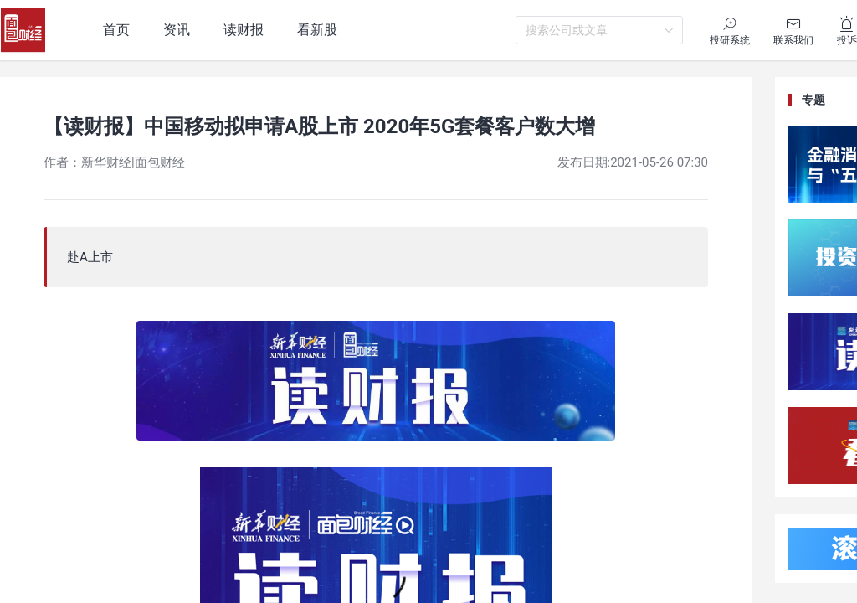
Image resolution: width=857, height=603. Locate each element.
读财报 (243, 30)
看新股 (317, 30)
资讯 (176, 30)
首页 (116, 30)
